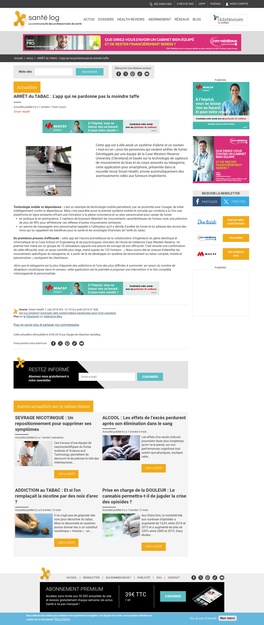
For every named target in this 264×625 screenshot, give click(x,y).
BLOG (197, 19)
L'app (202, 3)
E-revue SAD (185, 3)
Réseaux (182, 19)
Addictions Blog (53, 316)
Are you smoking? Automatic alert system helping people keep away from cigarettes (67, 313)
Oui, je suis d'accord (203, 618)
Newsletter (91, 577)
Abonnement (159, 19)
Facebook (118, 73)
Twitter (125, 73)
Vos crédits (236, 237)
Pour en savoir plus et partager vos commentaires (46, 325)
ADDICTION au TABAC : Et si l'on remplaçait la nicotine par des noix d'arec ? (56, 496)
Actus (89, 19)
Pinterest (132, 73)
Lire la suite (66, 474)
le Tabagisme (31, 316)
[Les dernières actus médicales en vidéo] (221, 315)
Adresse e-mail (89, 370)
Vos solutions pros (236, 253)
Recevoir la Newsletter (221, 193)
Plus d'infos (62, 619)
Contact (174, 577)
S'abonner (150, 377)
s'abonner (173, 596)
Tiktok (139, 73)
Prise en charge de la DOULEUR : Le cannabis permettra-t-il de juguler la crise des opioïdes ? (144, 496)
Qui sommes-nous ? (118, 577)
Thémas (215, 3)
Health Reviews (131, 19)
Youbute (147, 73)
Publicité (143, 577)
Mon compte (239, 3)
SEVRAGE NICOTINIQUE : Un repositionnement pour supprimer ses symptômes (53, 423)
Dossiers (106, 19)
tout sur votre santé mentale (236, 221)
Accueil (18, 58)
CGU (159, 577)
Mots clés (25, 71)
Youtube (81, 343)
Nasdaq (217, 17)
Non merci (227, 618)
